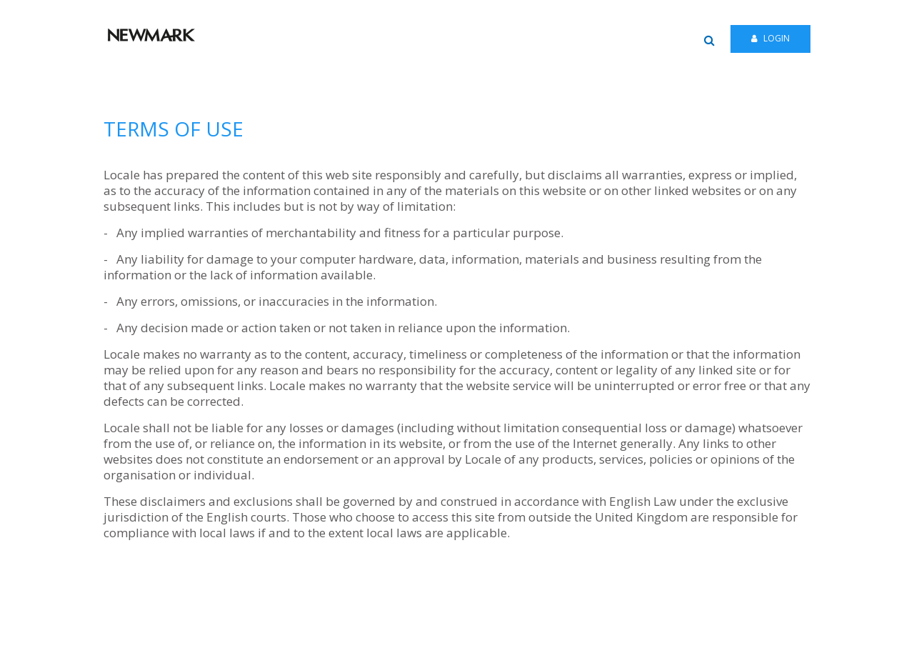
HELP (416, 629)
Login (770, 38)
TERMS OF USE (635, 629)
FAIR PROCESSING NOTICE (552, 629)
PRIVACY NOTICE (464, 629)
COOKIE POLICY (699, 629)
